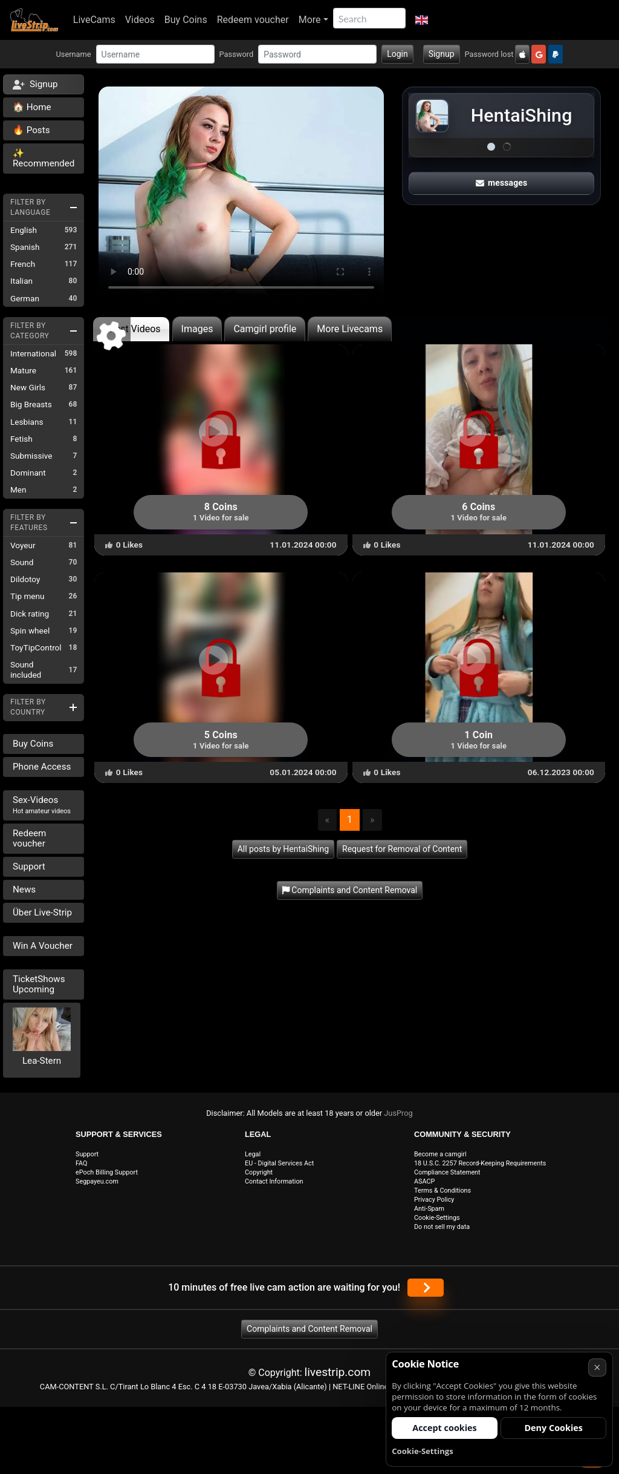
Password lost (489, 54)
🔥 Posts (31, 130)
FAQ (82, 1163)
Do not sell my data (442, 1227)
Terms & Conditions (442, 1190)
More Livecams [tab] (350, 329)
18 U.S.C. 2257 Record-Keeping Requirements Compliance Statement (480, 1167)
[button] (421, 20)
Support (29, 866)
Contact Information (274, 1181)
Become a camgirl (440, 1154)
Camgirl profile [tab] (264, 329)
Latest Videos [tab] (131, 329)
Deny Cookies (553, 1427)
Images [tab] (197, 329)
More (310, 19)
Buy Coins (185, 19)
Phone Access (42, 766)
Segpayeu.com (97, 1181)
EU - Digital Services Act (279, 1163)
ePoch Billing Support (107, 1172)
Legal (253, 1154)
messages (502, 183)
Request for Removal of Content (402, 849)
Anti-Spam (429, 1209)
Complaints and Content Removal (309, 1329)
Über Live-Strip (42, 912)
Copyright (259, 1172)
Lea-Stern (41, 1060)
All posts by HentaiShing (283, 849)
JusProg (398, 1113)
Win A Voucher (43, 945)
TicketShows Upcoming (39, 984)
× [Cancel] (597, 1367)
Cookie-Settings (437, 1218)
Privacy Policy (434, 1200)
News (24, 889)
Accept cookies (444, 1427)
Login (397, 54)
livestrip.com (338, 1372)
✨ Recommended (43, 158)
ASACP (424, 1181)
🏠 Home (32, 107)
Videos (140, 19)
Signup (442, 54)
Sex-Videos (42, 804)
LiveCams (94, 19)
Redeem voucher (253, 19)
